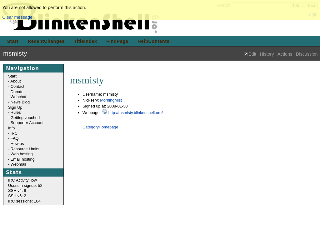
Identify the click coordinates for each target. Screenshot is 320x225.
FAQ (15, 138)
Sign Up (15, 107)
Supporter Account (27, 122)
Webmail (18, 164)
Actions (285, 54)
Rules (16, 112)
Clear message (17, 17)
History (267, 54)
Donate (17, 91)
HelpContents (153, 41)
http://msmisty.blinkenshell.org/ (135, 112)
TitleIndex (85, 41)
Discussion (307, 54)
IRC (14, 133)
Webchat (18, 96)
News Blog (20, 102)
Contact (17, 86)
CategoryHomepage (100, 127)
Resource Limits (25, 149)
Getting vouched (25, 117)
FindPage (117, 41)
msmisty (15, 53)
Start (12, 41)
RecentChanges (46, 41)
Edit (252, 54)
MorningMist (111, 100)
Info (11, 128)
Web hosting (22, 154)
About (15, 81)
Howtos (17, 143)
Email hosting (23, 159)
